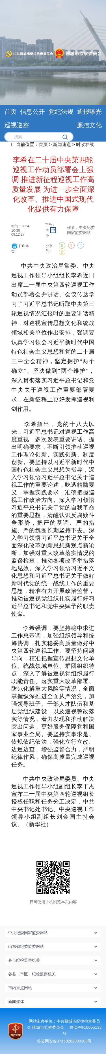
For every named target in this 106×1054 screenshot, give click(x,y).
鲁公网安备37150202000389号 (64, 1041)
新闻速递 (62, 144)
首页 (43, 144)
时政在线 (85, 144)
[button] (53, 933)
